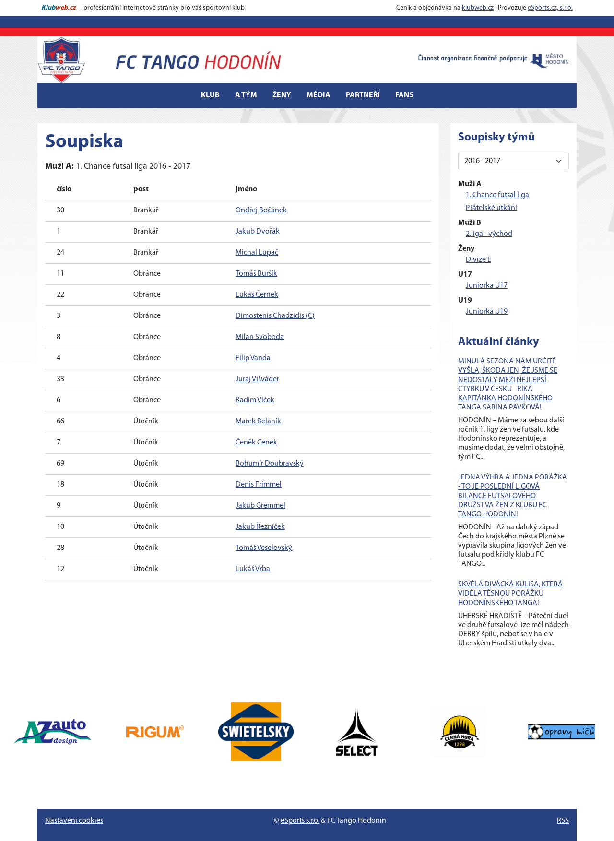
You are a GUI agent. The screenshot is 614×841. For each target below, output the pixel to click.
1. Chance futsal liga (497, 195)
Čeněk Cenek (256, 442)
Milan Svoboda (260, 337)
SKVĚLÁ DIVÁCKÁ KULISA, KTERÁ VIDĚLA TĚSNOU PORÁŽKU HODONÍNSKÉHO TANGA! (510, 594)
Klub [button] (210, 95)
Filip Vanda (253, 358)
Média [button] (319, 95)
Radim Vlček (255, 400)
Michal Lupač (257, 253)
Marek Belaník (258, 421)
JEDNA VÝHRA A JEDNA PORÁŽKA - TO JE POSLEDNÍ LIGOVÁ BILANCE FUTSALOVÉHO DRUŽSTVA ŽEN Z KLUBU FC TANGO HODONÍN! (512, 496)
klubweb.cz (478, 8)
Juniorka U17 (487, 286)
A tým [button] (246, 95)
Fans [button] (404, 95)
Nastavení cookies (74, 821)
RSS (563, 821)
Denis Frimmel (259, 485)
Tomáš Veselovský (264, 548)
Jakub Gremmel (260, 506)
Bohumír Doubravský (270, 463)
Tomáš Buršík (256, 274)
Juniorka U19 (487, 311)
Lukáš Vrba (253, 569)
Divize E (478, 260)
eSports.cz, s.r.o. (550, 8)
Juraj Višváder (257, 379)
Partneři (363, 95)
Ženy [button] (281, 95)
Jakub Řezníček (260, 527)
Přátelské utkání (491, 208)
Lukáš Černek (257, 295)
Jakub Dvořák (258, 231)
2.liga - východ (489, 234)
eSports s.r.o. (300, 821)
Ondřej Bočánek (261, 210)
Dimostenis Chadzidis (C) (275, 316)
